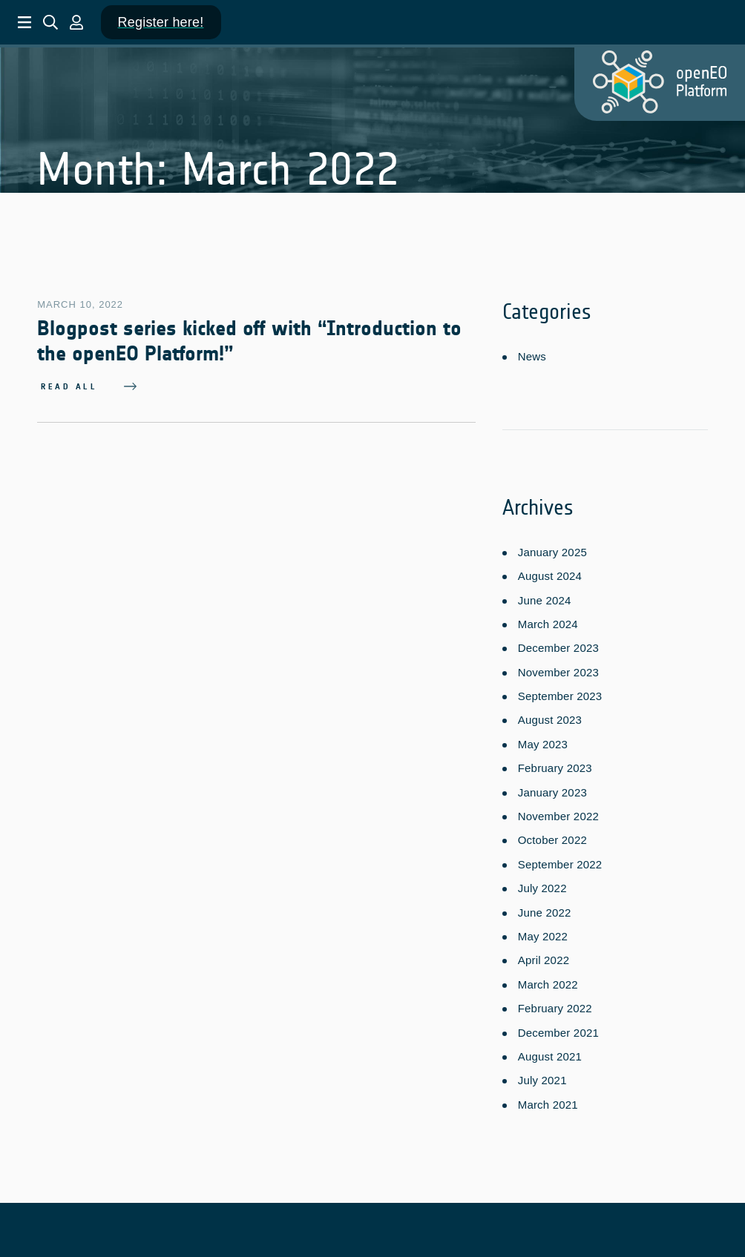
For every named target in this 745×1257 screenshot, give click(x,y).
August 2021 (550, 1053)
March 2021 (548, 1101)
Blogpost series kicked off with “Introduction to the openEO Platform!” (249, 341)
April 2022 (544, 957)
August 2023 (550, 716)
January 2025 (552, 549)
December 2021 (558, 1029)
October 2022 (552, 837)
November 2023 (558, 669)
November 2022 (558, 813)
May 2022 (543, 933)
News (532, 356)
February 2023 (555, 765)
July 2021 (542, 1077)
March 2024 (548, 621)
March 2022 (548, 981)
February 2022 (555, 1005)
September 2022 (560, 861)
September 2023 (560, 693)
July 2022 (542, 885)
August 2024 (550, 573)
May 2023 (543, 741)
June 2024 (544, 596)
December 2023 (558, 645)
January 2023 (552, 788)
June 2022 (544, 909)
